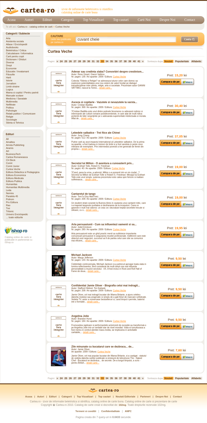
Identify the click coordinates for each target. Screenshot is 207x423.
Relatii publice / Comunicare (20, 113)
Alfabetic (196, 61)
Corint (9, 163)
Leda (8, 190)
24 (61, 61)
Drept (9, 65)
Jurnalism (11, 83)
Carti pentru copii (15, 56)
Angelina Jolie (80, 316)
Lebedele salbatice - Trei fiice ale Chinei (95, 132)
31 (93, 61)
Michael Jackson (81, 254)
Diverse (10, 62)
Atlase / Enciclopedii (16, 44)
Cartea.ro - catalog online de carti (34, 26)
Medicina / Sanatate (16, 98)
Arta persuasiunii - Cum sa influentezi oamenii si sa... (103, 224)
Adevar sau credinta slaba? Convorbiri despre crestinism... (107, 71)
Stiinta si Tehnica (15, 122)
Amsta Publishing (15, 145)
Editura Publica (14, 181)
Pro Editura (12, 202)
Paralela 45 (12, 196)
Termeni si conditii (85, 411)
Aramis (9, 148)
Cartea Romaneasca (17, 157)
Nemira (10, 193)
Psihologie (11, 110)
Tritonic (10, 211)
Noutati (168, 61)
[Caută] (189, 39)
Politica (10, 107)
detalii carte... (105, 88)
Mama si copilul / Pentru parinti (22, 92)
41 (139, 61)
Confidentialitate (110, 411)
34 (107, 61)
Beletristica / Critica (16, 50)
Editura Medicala (15, 178)
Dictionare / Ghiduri (16, 59)
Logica (9, 89)
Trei (8, 208)
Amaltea (10, 142)
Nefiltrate (10, 104)
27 (75, 61)
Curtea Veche (62, 26)
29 (84, 61)
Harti (8, 77)
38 (125, 61)
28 (79, 61)
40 (134, 61)
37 (120, 61)
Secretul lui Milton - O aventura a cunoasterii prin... (102, 163)
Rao (8, 205)
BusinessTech (13, 154)
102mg (122, 405)
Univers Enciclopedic (17, 214)
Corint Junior (12, 166)
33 (102, 61)
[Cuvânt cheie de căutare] (125, 39)
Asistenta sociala (15, 41)
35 (111, 61)
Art (7, 151)
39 (130, 61)
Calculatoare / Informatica (19, 53)
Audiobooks (12, 47)
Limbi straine (12, 86)
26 (70, 61)
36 (116, 61)
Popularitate (182, 61)
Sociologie (11, 119)
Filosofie (10, 74)
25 (65, 61)
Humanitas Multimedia (17, 187)
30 (88, 61)
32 (98, 61)
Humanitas (11, 184)
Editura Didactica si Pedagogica (22, 172)
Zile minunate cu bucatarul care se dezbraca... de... (102, 346)
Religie (9, 116)
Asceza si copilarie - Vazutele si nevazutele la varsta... (104, 102)
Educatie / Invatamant (17, 71)
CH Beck (10, 160)
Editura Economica (16, 175)
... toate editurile (14, 217)
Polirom (10, 199)
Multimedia (11, 101)
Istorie (9, 80)
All (7, 139)
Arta (8, 38)
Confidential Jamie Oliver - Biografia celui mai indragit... (105, 285)
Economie (11, 68)
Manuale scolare (14, 95)
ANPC (128, 411)
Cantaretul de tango (83, 193)
